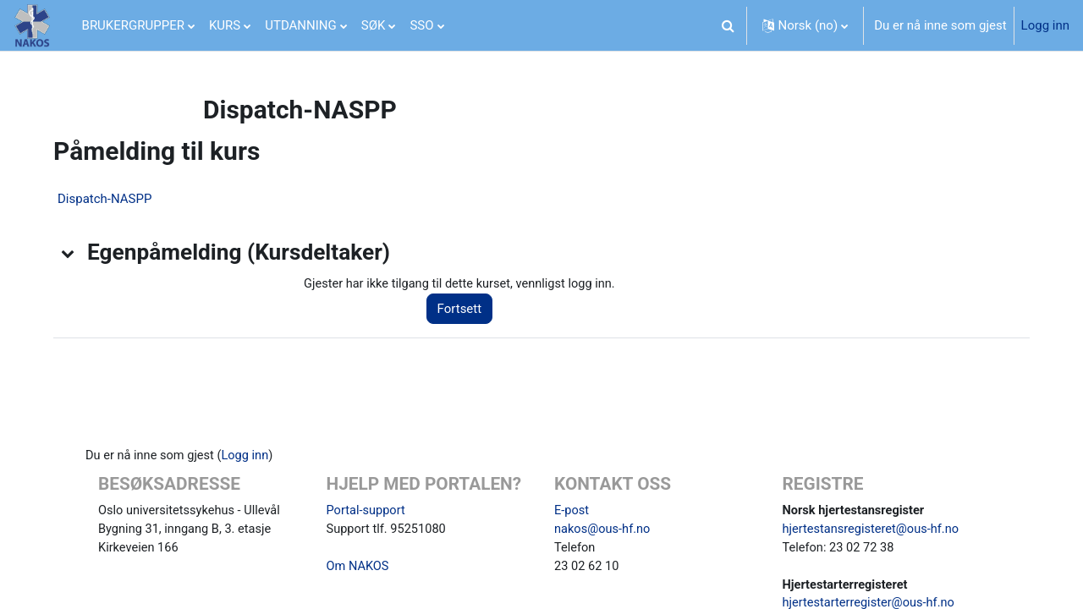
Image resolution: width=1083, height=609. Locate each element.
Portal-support (367, 511)
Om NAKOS (359, 569)
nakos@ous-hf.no (603, 531)
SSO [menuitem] (421, 25)
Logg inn (1045, 25)
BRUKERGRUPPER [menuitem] (133, 25)
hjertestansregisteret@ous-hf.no (874, 531)
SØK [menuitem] (373, 25)
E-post (572, 511)
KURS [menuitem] (224, 25)
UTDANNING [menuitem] (301, 25)
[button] (728, 25)
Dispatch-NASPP (111, 198)
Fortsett (467, 309)
